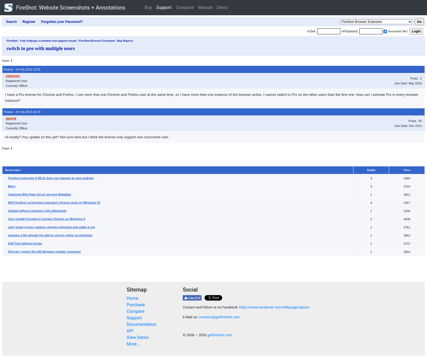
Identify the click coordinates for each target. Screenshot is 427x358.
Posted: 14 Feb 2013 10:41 (22, 69)
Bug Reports (125, 40)
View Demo (138, 337)
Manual (205, 7)
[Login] (328, 31)
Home (132, 298)
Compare (185, 7)
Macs (12, 186)
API (130, 330)
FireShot (64, 8)
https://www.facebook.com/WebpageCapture (274, 307)
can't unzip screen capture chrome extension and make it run (51, 227)
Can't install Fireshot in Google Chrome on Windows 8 (46, 219)
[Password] (371, 31)
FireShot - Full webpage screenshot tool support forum (42, 40)
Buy (148, 7)
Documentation (141, 324)
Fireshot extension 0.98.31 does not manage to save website (51, 178)
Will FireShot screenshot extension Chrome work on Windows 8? (54, 202)
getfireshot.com (220, 335)
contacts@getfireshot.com (219, 317)
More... (133, 344)
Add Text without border (25, 243)
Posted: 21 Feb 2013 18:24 (22, 112)
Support (164, 7)
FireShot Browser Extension (97, 40)
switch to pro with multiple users (41, 48)
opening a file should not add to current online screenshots (50, 235)
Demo (222, 7)
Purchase (136, 304)
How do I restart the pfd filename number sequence (44, 251)
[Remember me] (385, 31)
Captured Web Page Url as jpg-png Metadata (39, 194)
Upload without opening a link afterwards (37, 210)
